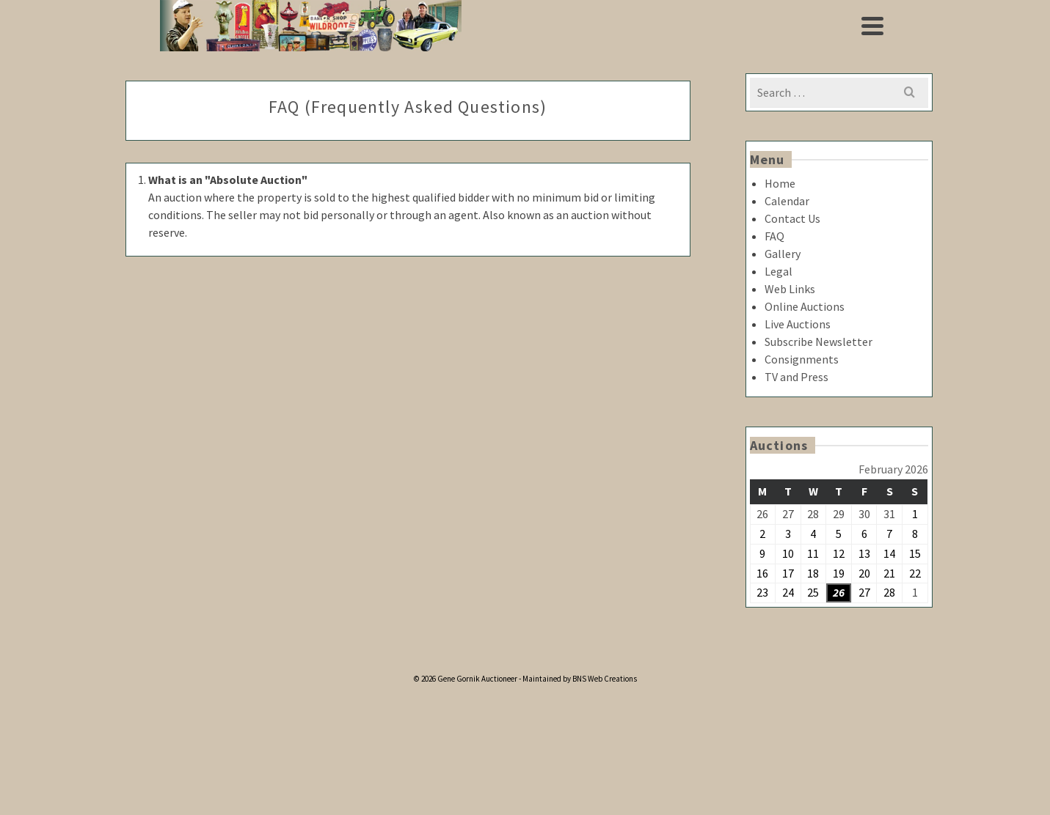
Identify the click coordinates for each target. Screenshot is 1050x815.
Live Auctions (798, 324)
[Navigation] (872, 25)
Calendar (787, 200)
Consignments (802, 359)
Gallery (783, 253)
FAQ (774, 236)
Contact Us (792, 218)
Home (780, 183)
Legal (778, 271)
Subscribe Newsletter (818, 341)
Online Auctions (805, 306)
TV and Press (796, 376)
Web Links (790, 288)
